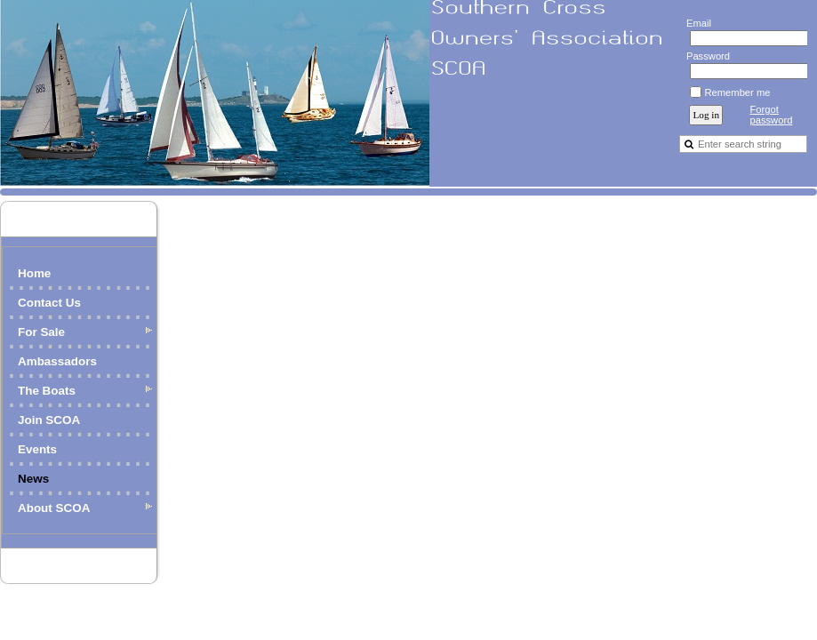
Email (694, 23)
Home (34, 273)
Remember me (737, 92)
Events (37, 449)
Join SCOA (49, 420)
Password (704, 56)
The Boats (47, 390)
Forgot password (770, 114)
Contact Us (49, 302)
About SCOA (54, 508)
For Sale (41, 332)
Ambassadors (57, 361)
